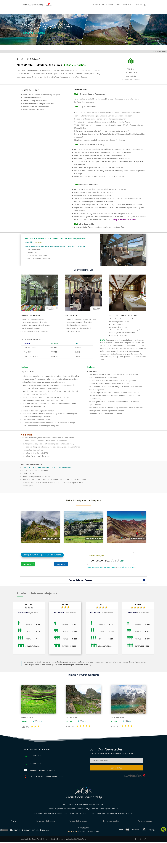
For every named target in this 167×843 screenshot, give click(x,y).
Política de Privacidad (78, 821)
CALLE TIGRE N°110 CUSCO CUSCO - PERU (47, 776)
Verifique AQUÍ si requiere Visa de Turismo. (42, 554)
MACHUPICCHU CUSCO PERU (103, 5)
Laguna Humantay (119, 717)
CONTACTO (137, 5)
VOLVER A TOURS (160, 51)
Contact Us (83, 827)
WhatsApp (27, 564)
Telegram (59, 564)
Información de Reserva (44, 821)
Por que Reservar (145, 821)
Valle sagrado (72, 717)
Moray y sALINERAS (29, 717)
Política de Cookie (111, 821)
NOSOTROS (127, 5)
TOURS (118, 5)
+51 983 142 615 (36, 756)
